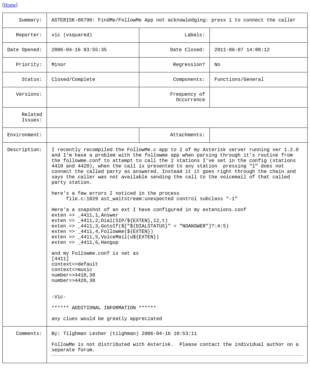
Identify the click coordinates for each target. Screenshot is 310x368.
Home (10, 5)
